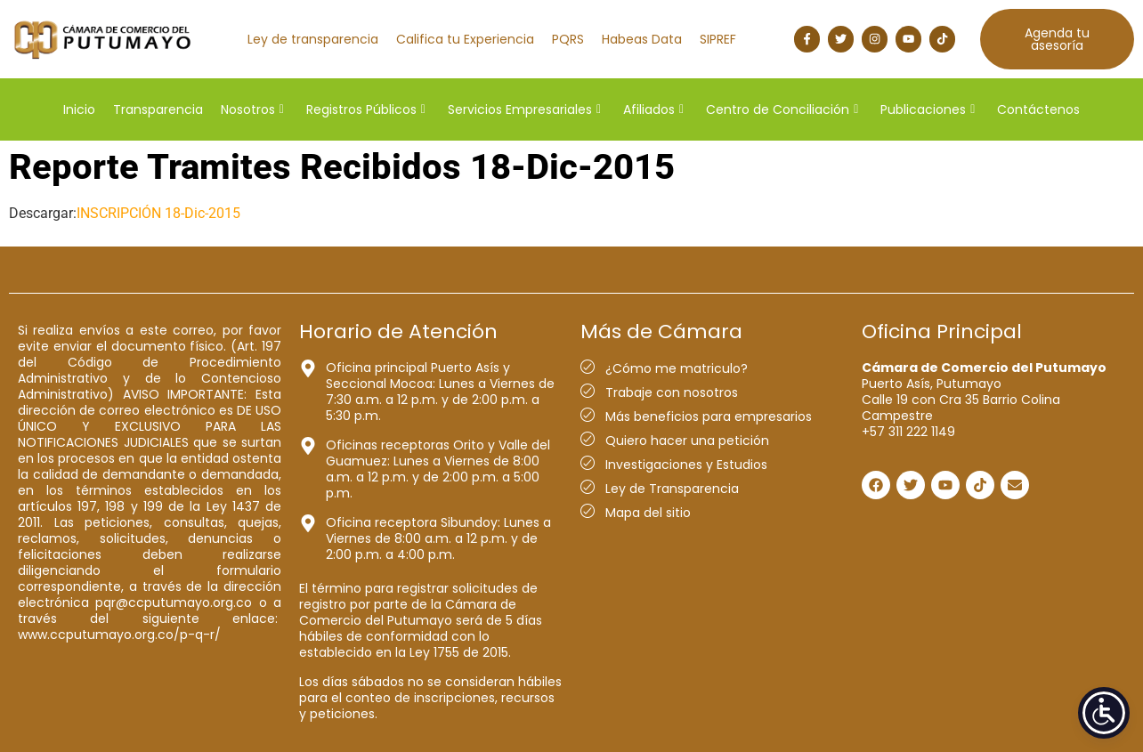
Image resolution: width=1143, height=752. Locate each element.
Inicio (79, 109)
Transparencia (158, 109)
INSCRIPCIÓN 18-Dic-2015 (158, 213)
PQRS (568, 39)
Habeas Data (642, 39)
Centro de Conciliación (782, 109)
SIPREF (718, 39)
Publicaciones (927, 109)
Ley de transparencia (312, 39)
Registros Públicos (366, 109)
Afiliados (653, 109)
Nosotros (252, 109)
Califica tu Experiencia (465, 39)
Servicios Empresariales (524, 109)
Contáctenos (1038, 109)
